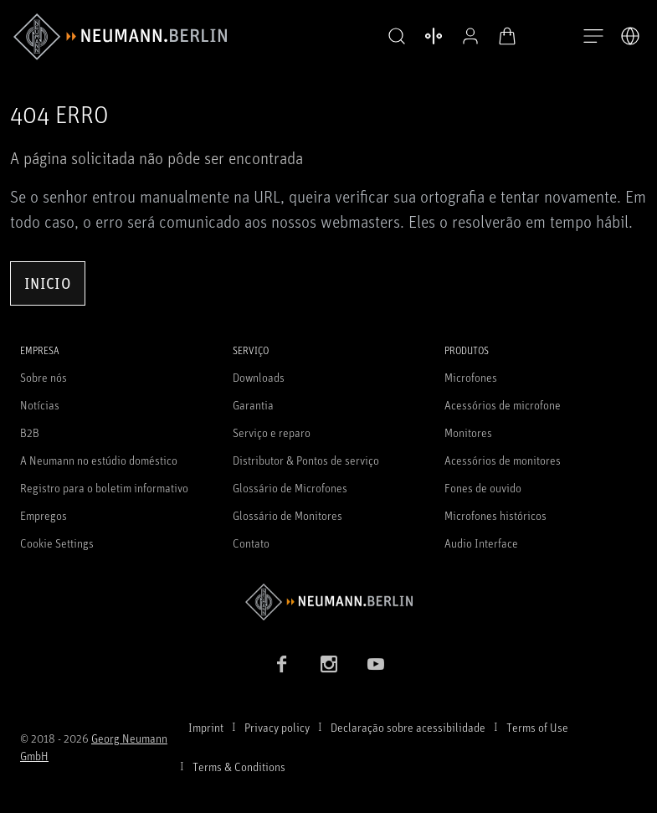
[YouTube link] (376, 664)
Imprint (205, 727)
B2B (29, 432)
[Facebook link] (282, 664)
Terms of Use (537, 727)
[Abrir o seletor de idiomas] (630, 36)
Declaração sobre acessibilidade (408, 727)
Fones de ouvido (482, 488)
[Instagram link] (329, 664)
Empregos (43, 515)
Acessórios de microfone (502, 405)
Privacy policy (277, 727)
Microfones (470, 377)
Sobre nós (43, 377)
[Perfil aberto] (466, 36)
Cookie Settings (57, 543)
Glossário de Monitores (287, 515)
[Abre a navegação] (593, 37)
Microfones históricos (495, 515)
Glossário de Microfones (290, 488)
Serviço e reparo (272, 432)
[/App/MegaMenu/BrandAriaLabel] (120, 36)
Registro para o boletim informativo (104, 488)
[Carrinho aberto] (503, 36)
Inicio (47, 283)
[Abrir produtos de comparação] (429, 36)
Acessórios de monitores (502, 460)
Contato (251, 543)
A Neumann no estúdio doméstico (98, 460)
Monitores (468, 432)
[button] (392, 37)
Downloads (259, 377)
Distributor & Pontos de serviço (306, 460)
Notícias (39, 405)
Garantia (253, 405)
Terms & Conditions (238, 766)
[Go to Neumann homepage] (328, 602)
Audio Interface (481, 543)
